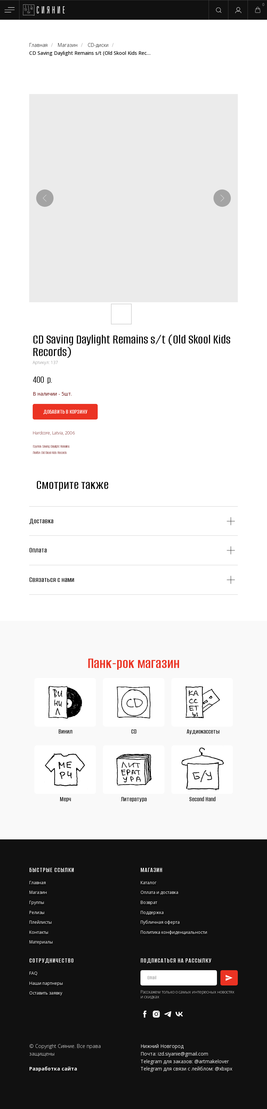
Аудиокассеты (203, 731)
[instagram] (156, 1014)
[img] (43, 10)
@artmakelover (211, 1061)
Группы (36, 902)
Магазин (68, 45)
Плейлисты (40, 922)
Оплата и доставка (159, 892)
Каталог (148, 883)
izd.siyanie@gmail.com (183, 1053)
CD (134, 731)
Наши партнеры (46, 983)
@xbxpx (223, 1068)
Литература (134, 799)
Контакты (38, 932)
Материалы (41, 942)
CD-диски (98, 45)
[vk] (179, 1014)
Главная (38, 45)
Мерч (65, 799)
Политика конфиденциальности (173, 932)
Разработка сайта (53, 1068)
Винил (65, 731)
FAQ (33, 973)
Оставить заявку (45, 993)
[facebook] (144, 1014)
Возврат (148, 902)
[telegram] (167, 1014)
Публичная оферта (160, 922)
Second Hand (202, 799)
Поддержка (152, 912)
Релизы (36, 912)
